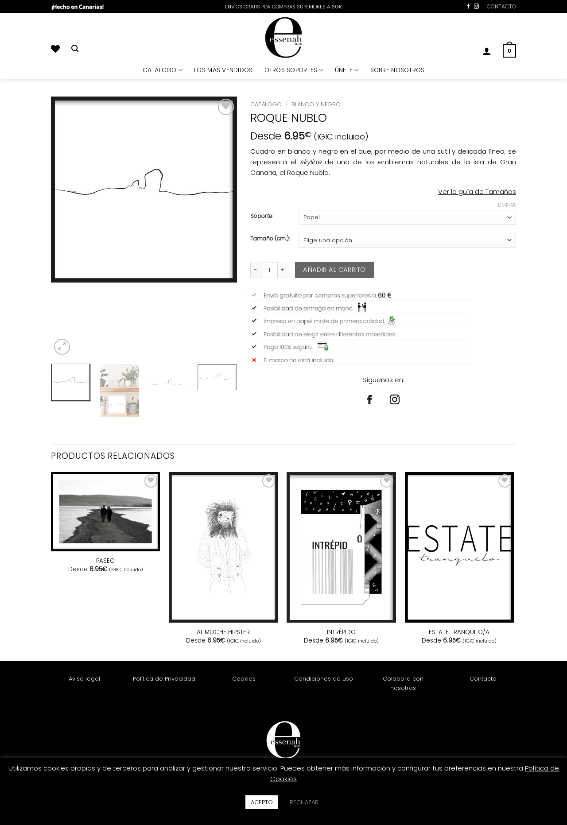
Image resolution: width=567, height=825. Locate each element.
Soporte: (261, 216)
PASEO (105, 561)
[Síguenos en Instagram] (476, 6)
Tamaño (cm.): (270, 239)
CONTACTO (501, 6)
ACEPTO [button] (262, 802)
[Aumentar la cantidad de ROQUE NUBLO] (283, 270)
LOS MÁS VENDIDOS (223, 70)
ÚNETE (347, 70)
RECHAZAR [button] (304, 802)
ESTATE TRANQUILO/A (459, 632)
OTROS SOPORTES (293, 70)
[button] (486, 51)
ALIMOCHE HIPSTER (223, 632)
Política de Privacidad (164, 678)
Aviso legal (84, 678)
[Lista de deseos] (55, 48)
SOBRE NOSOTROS (397, 70)
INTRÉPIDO (341, 632)
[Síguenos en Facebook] (468, 6)
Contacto (483, 678)
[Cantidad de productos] (269, 270)
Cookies (244, 678)
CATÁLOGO (163, 70)
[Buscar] (74, 49)
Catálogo (266, 104)
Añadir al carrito (334, 269)
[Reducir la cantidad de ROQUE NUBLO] (255, 270)
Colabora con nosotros (403, 683)
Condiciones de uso (323, 678)
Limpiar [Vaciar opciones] (507, 205)
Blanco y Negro (316, 104)
